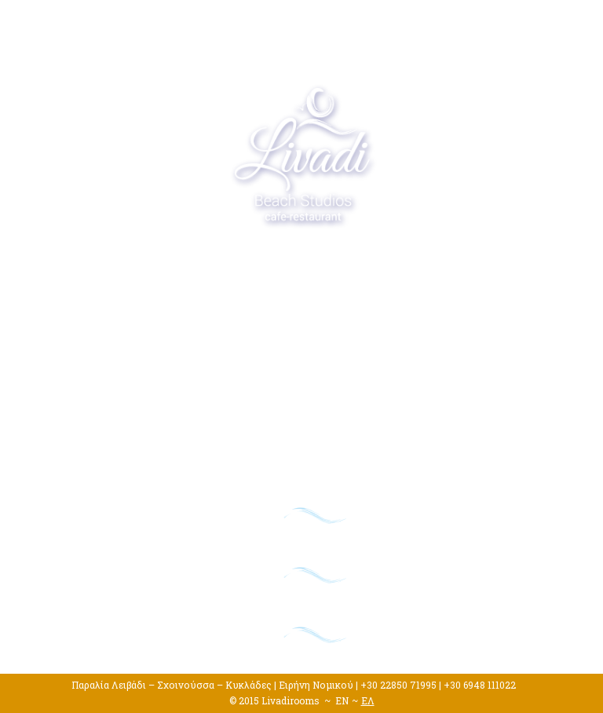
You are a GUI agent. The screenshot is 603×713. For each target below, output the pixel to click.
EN (342, 700)
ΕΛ (368, 700)
